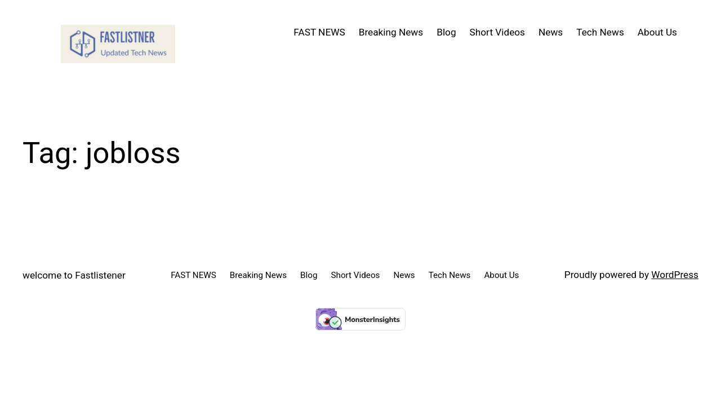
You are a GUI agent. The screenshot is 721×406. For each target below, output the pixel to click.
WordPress (674, 274)
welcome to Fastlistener (74, 275)
